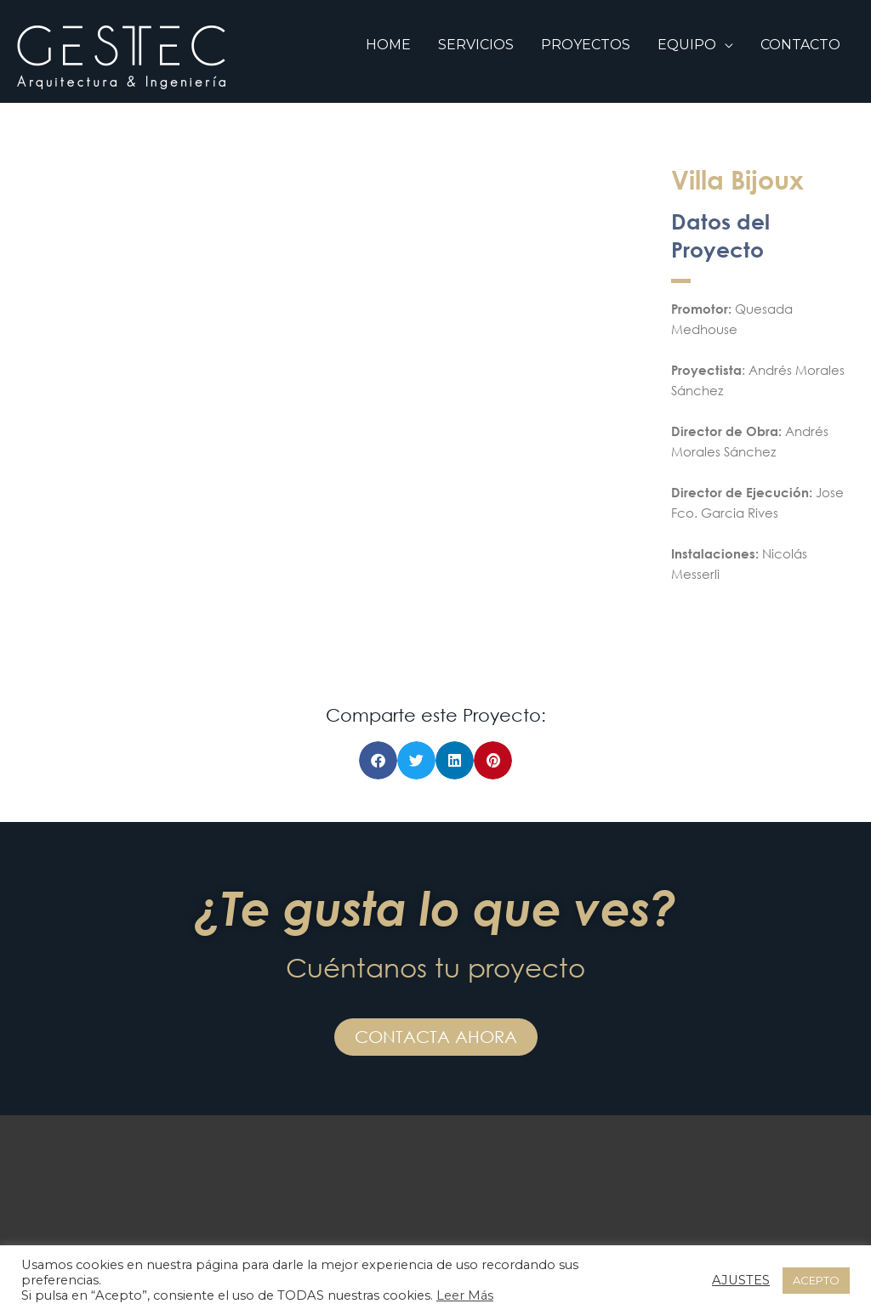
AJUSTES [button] (741, 1280)
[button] (378, 760)
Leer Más (464, 1295)
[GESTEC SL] (121, 56)
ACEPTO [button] (816, 1280)
